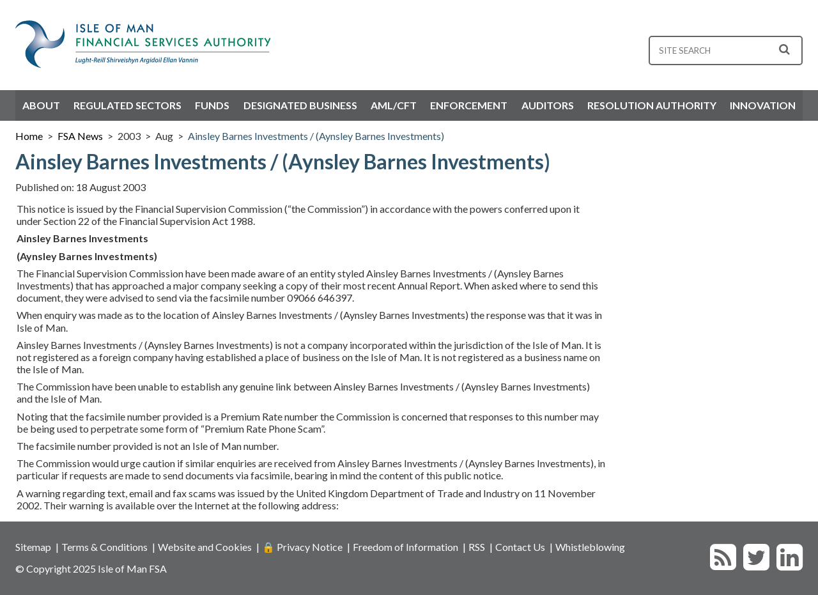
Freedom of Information (405, 547)
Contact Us (520, 547)
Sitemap (33, 547)
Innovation (763, 105)
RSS (476, 547)
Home (29, 136)
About (41, 105)
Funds (212, 105)
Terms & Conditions (104, 547)
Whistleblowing (590, 547)
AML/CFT (394, 105)
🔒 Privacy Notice (302, 547)
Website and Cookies (205, 547)
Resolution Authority (651, 105)
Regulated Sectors (127, 105)
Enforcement (468, 105)
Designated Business (300, 105)
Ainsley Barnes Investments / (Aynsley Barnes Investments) (316, 136)
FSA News (80, 136)
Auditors (547, 105)
